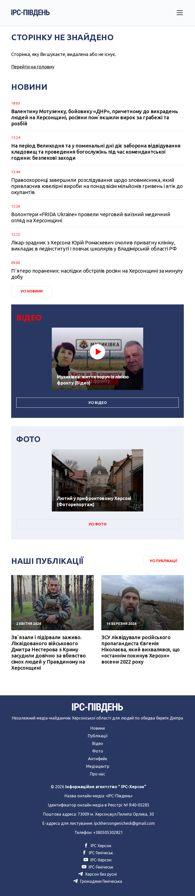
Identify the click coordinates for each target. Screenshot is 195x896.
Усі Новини (32, 291)
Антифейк (97, 758)
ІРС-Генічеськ (97, 867)
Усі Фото (98, 524)
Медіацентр (97, 766)
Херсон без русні (97, 874)
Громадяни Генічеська (97, 881)
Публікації (97, 735)
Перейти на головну (32, 66)
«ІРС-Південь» (119, 796)
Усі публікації (163, 561)
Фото (97, 751)
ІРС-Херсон (97, 860)
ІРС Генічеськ (97, 852)
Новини (97, 728)
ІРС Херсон (97, 845)
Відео (97, 743)
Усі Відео (97, 403)
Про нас (97, 774)
